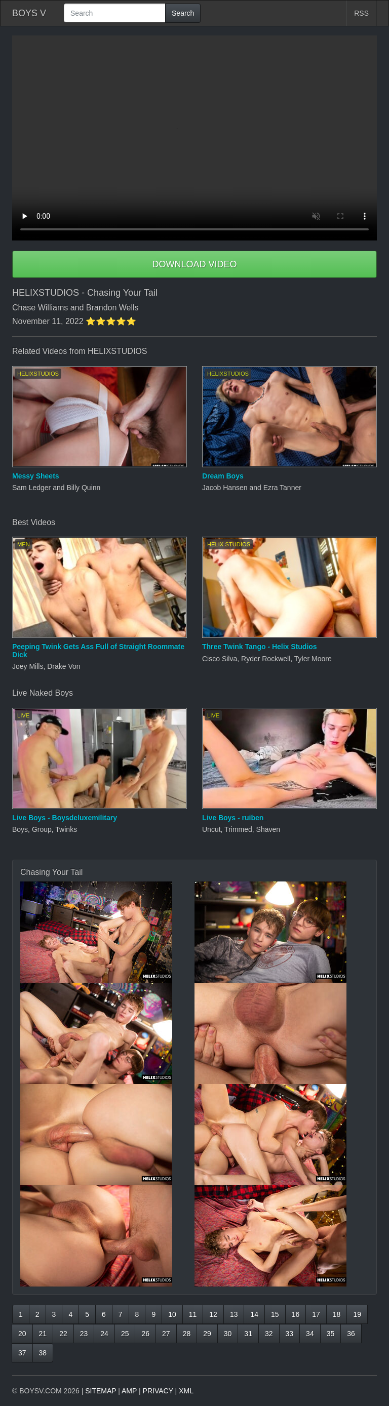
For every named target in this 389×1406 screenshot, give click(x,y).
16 (296, 1314)
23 (84, 1334)
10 (172, 1314)
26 (145, 1334)
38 (43, 1353)
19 (357, 1314)
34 (310, 1334)
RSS (361, 13)
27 (166, 1334)
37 (22, 1353)
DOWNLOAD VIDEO (194, 264)
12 (213, 1314)
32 (269, 1334)
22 (63, 1334)
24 (104, 1334)
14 (254, 1314)
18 (337, 1314)
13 (234, 1314)
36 (351, 1334)
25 (125, 1334)
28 (187, 1334)
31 (248, 1334)
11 (193, 1314)
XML (186, 1391)
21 (43, 1334)
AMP (129, 1391)
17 (316, 1314)
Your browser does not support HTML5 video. (194, 137)
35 (331, 1334)
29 (207, 1334)
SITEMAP (100, 1391)
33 (290, 1334)
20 (22, 1334)
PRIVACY (158, 1391)
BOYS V (29, 13)
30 (228, 1334)
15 (275, 1314)
